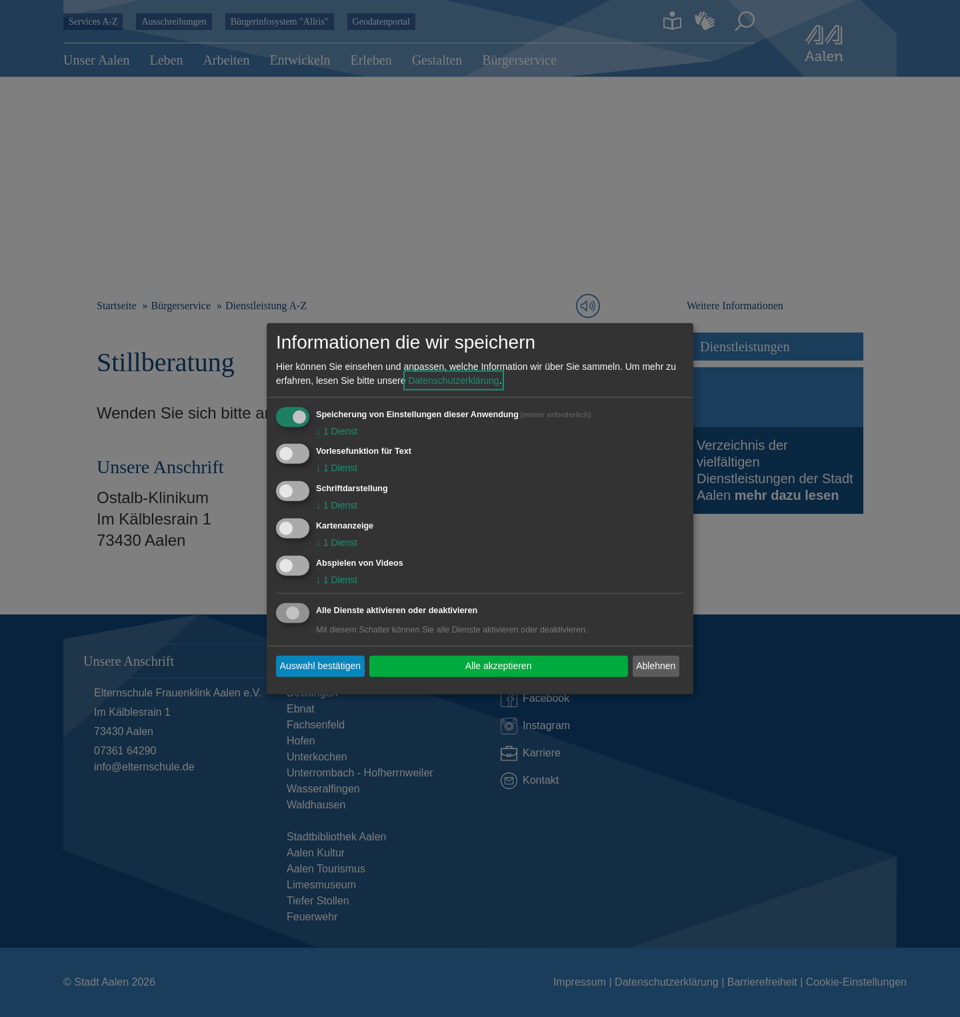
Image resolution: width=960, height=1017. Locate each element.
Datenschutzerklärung (453, 380)
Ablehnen (655, 665)
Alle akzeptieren (498, 665)
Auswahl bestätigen (320, 665)
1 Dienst (336, 430)
